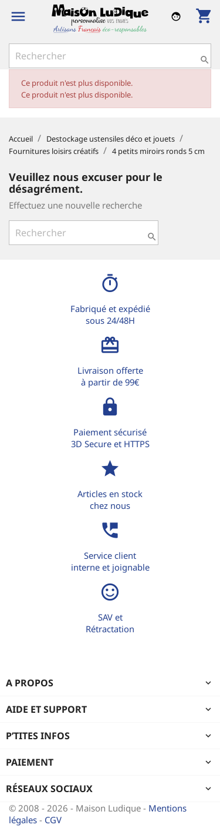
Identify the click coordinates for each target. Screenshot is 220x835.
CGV (53, 820)
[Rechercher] (110, 55)
